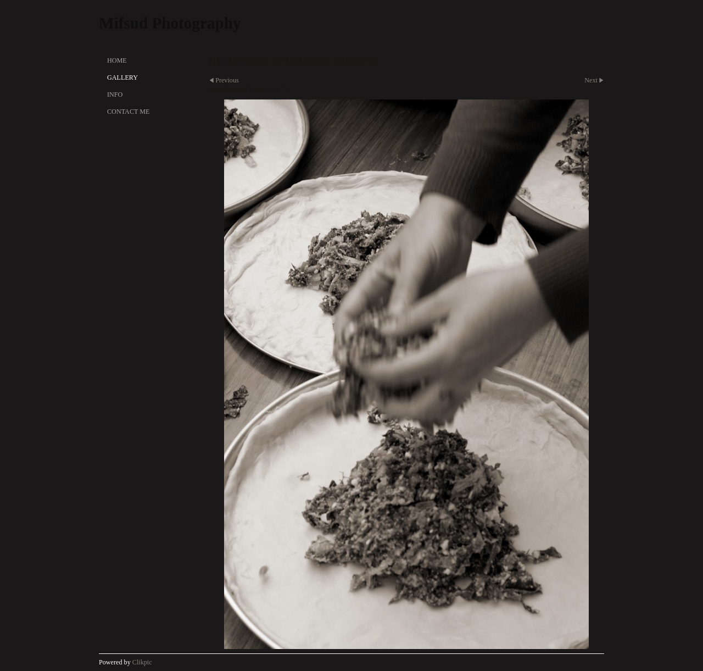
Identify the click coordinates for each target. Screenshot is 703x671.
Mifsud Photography (170, 23)
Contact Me (128, 111)
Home (117, 60)
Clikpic (142, 662)
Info (114, 94)
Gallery (122, 77)
